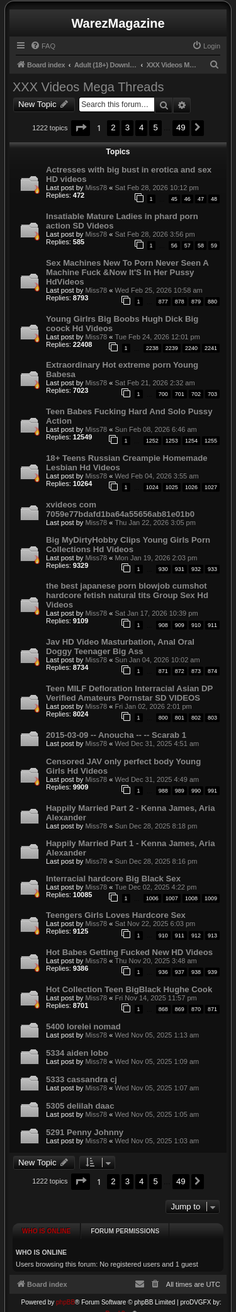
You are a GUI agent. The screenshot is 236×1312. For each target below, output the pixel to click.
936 (163, 972)
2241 (211, 348)
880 (212, 301)
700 (163, 394)
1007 (172, 898)
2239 (172, 348)
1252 (152, 441)
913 (212, 935)
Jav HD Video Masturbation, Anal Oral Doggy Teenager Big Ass (120, 646)
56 (174, 245)
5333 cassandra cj (81, 1079)
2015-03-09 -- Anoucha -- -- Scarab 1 (116, 735)
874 (212, 671)
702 (196, 394)
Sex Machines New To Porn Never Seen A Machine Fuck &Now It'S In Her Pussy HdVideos (127, 272)
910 (196, 625)
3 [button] (127, 127)
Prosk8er (117, 1302)
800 (163, 718)
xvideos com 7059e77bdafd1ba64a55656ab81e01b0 (120, 509)
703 (212, 394)
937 (179, 972)
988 (163, 791)
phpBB (65, 1291)
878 (179, 301)
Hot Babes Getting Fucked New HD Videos (129, 952)
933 (212, 569)
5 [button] (155, 127)
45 (174, 199)
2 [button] (113, 127)
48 (214, 199)
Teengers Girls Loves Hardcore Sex (116, 915)
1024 (152, 487)
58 (201, 245)
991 (212, 791)
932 (196, 569)
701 (179, 394)
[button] (80, 128)
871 (163, 671)
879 (196, 301)
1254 (191, 441)
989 (179, 791)
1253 (172, 441)
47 (201, 199)
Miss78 (96, 187)
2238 (152, 348)
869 (179, 1009)
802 (196, 718)
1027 (211, 487)
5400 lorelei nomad (83, 1026)
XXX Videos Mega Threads (88, 87)
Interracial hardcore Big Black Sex (113, 878)
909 (179, 625)
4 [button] (141, 127)
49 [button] (181, 127)
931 (179, 569)
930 (163, 569)
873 (196, 671)
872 (179, 671)
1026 (191, 487)
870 (196, 1009)
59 (214, 245)
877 (163, 301)
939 (212, 972)
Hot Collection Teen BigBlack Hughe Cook (129, 989)
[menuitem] (42, 46)
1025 (172, 487)
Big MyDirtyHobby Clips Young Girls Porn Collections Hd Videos (128, 544)
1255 (211, 441)
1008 (191, 898)
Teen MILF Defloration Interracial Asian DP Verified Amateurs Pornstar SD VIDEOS (129, 693)
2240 (191, 348)
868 (163, 1009)
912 (196, 935)
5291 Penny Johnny (84, 1132)
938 (196, 972)
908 (163, 625)
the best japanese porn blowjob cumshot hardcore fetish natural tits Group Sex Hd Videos (127, 595)
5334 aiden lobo (77, 1053)
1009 (211, 898)
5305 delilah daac (80, 1106)
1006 (152, 898)
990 (196, 791)
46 (187, 199)
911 (212, 625)
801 (179, 718)
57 (187, 245)
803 (212, 718)
